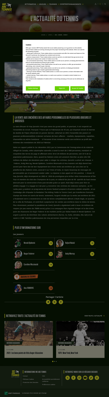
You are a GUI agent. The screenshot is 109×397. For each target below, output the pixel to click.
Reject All (62, 88)
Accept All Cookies (77, 88)
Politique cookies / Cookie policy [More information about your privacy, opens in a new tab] (35, 82)
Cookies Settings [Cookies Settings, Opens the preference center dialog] (33, 88)
